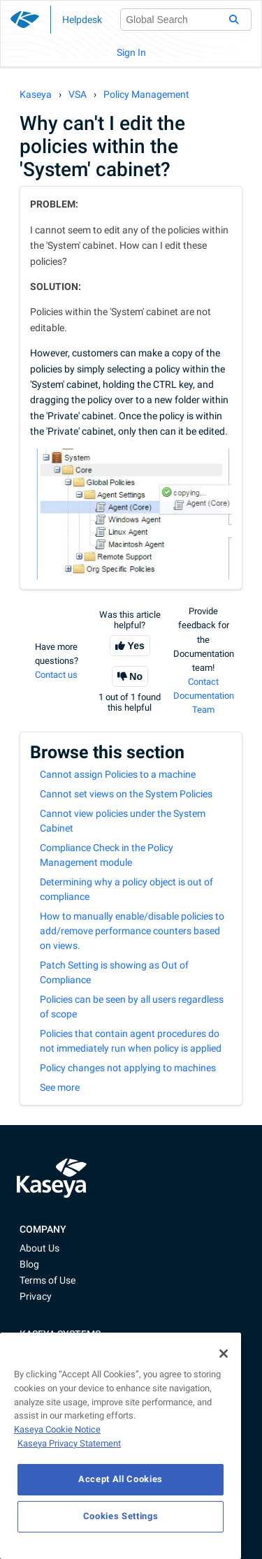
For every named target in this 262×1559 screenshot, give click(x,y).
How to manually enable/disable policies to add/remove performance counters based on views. (132, 931)
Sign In (131, 52)
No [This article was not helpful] (136, 676)
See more (60, 1087)
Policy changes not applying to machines (128, 1067)
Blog (29, 1264)
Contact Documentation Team (203, 695)
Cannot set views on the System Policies (126, 793)
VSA (77, 94)
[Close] (223, 1353)
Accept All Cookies (120, 1479)
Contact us (56, 674)
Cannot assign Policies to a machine (118, 774)
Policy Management (146, 94)
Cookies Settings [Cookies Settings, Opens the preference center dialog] (121, 1516)
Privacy (36, 1296)
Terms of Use (47, 1280)
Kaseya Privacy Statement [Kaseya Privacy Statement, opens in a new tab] (69, 1443)
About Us (39, 1248)
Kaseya (36, 94)
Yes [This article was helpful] (136, 645)
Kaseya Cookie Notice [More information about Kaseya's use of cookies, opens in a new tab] (57, 1429)
